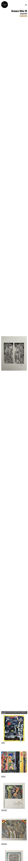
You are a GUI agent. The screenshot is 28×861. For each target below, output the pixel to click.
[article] (14, 730)
